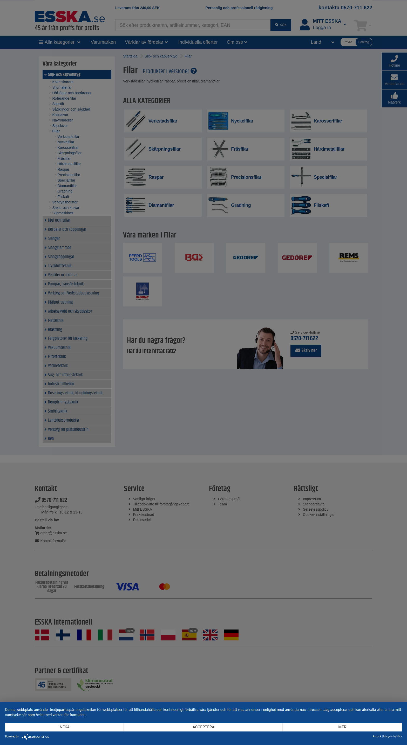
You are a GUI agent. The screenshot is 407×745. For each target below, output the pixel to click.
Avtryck (377, 736)
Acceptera (203, 727)
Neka (65, 727)
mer (342, 727)
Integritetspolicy (392, 736)
